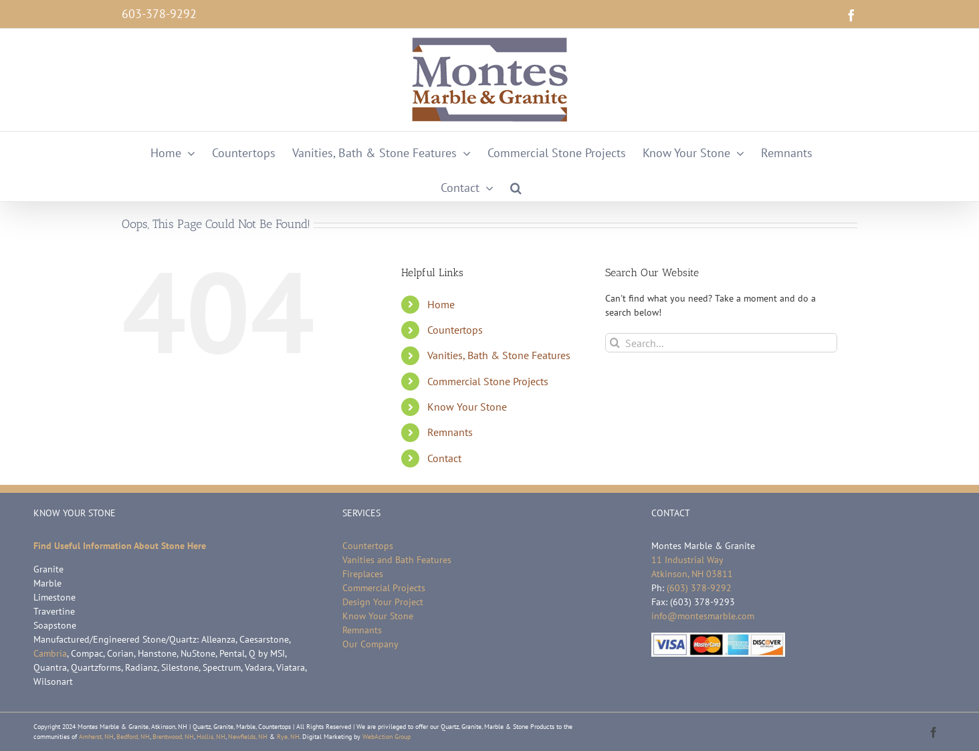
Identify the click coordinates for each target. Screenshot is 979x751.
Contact (444, 458)
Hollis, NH (211, 736)
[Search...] (721, 342)
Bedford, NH (133, 736)
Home (441, 304)
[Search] (615, 342)
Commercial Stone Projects (487, 381)
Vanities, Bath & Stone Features (498, 355)
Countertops (455, 329)
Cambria (50, 653)
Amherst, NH (96, 736)
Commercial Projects (383, 588)
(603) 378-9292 (699, 588)
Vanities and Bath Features (396, 560)
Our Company (370, 644)
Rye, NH (288, 736)
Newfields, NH (247, 736)
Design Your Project (382, 602)
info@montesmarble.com (702, 616)
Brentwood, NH (173, 736)
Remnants (450, 432)
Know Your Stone (467, 406)
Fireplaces (362, 574)
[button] (516, 184)
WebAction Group (386, 736)
